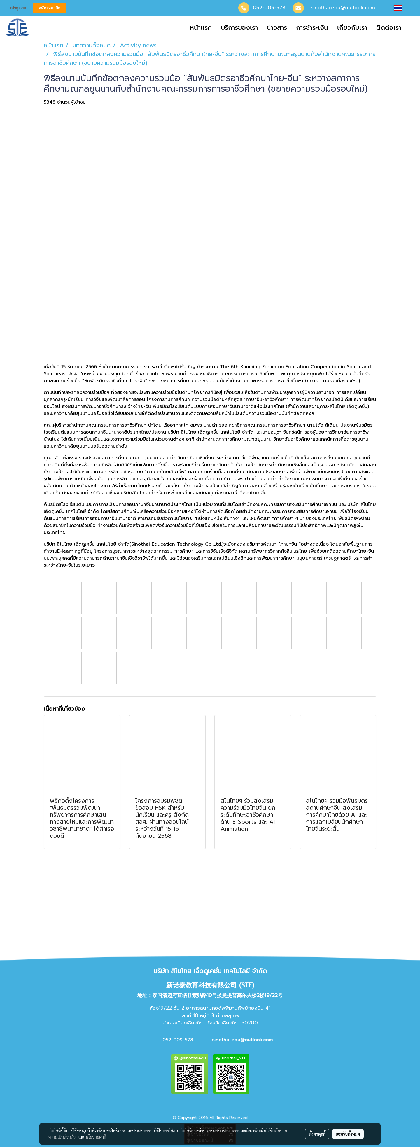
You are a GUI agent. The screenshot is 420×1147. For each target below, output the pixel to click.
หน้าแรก (201, 27)
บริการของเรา (239, 27)
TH (402, 8)
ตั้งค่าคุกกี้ (317, 1133)
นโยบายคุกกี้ (96, 1136)
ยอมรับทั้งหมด (348, 1133)
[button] (411, 27)
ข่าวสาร (277, 27)
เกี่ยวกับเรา (352, 27)
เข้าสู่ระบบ (18, 8)
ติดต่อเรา (388, 27)
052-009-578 (269, 7)
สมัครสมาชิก (49, 8)
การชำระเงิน (312, 27)
